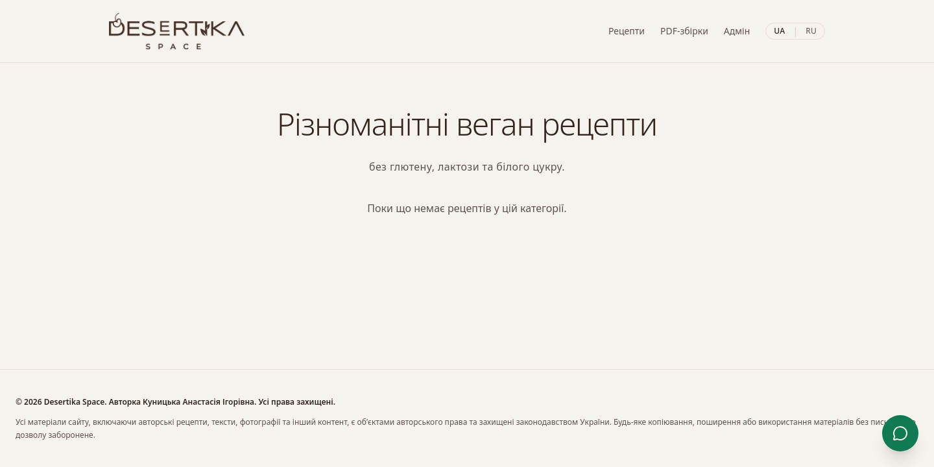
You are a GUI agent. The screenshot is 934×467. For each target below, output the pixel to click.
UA (779, 30)
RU (811, 30)
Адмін (737, 31)
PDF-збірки (684, 31)
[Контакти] (900, 433)
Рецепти (626, 31)
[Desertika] (177, 31)
